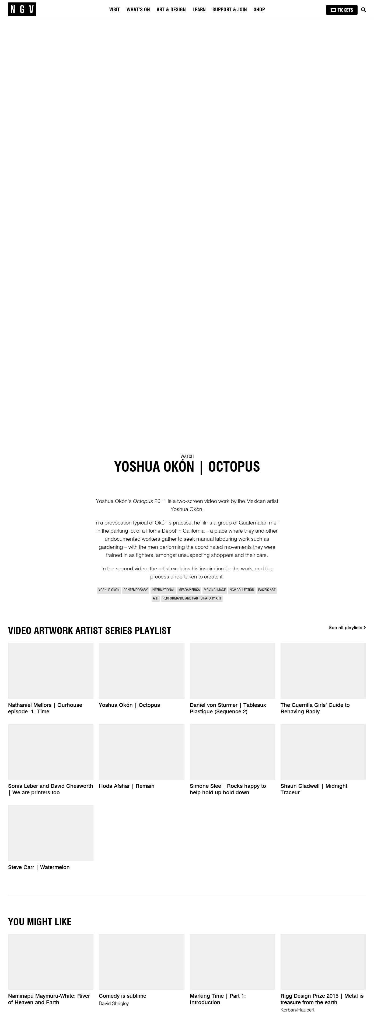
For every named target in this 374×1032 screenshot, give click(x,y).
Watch (187, 456)
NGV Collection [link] (242, 590)
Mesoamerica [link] (189, 590)
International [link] (163, 590)
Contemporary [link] (136, 590)
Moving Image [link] (215, 590)
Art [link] (156, 598)
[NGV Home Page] (22, 9)
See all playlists (347, 627)
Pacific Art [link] (266, 590)
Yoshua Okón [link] (109, 590)
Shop (259, 10)
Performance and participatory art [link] (192, 598)
